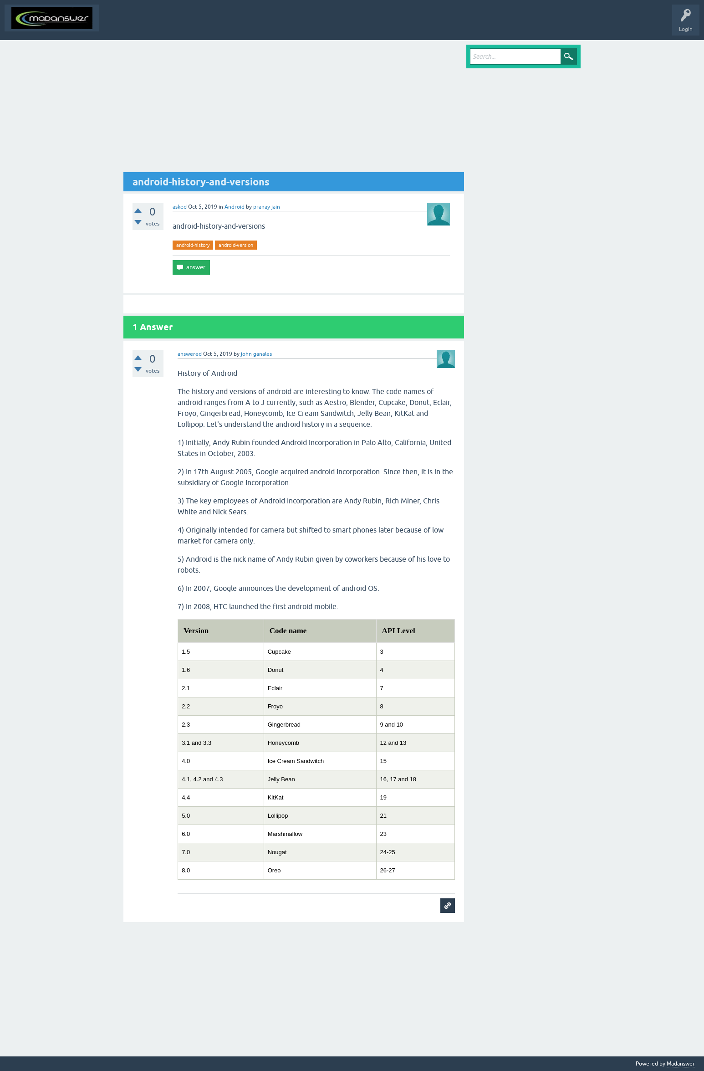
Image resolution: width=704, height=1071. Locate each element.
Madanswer (681, 1064)
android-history (192, 245)
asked (180, 207)
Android (234, 207)
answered (190, 354)
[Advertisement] (293, 108)
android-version (236, 245)
